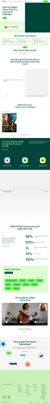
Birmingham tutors (43, 388)
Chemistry (17, 284)
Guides (34, 389)
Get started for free (25, 351)
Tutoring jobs (27, 391)
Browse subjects (20, 390)
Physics (16, 288)
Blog (34, 388)
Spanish (40, 280)
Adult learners (26, 1)
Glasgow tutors (43, 390)
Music (8, 288)
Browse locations (20, 391)
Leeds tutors (43, 389)
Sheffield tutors (43, 395)
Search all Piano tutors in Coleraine (25, 134)
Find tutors (3, 111)
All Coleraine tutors (11, 280)
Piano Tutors (7, 111)
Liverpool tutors (43, 391)
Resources (30, 1)
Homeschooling (20, 389)
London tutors (43, 385)
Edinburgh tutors (43, 397)
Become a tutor (28, 390)
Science (22, 280)
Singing (31, 280)
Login (41, 1)
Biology (34, 284)
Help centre (35, 385)
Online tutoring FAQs (28, 394)
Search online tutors (5, 149)
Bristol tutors (43, 396)
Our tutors (10, 1)
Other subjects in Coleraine (8, 272)
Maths (8, 284)
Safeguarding (35, 390)
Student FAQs (27, 385)
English (26, 284)
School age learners (20, 1)
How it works (15, 1)
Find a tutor (25, 47)
